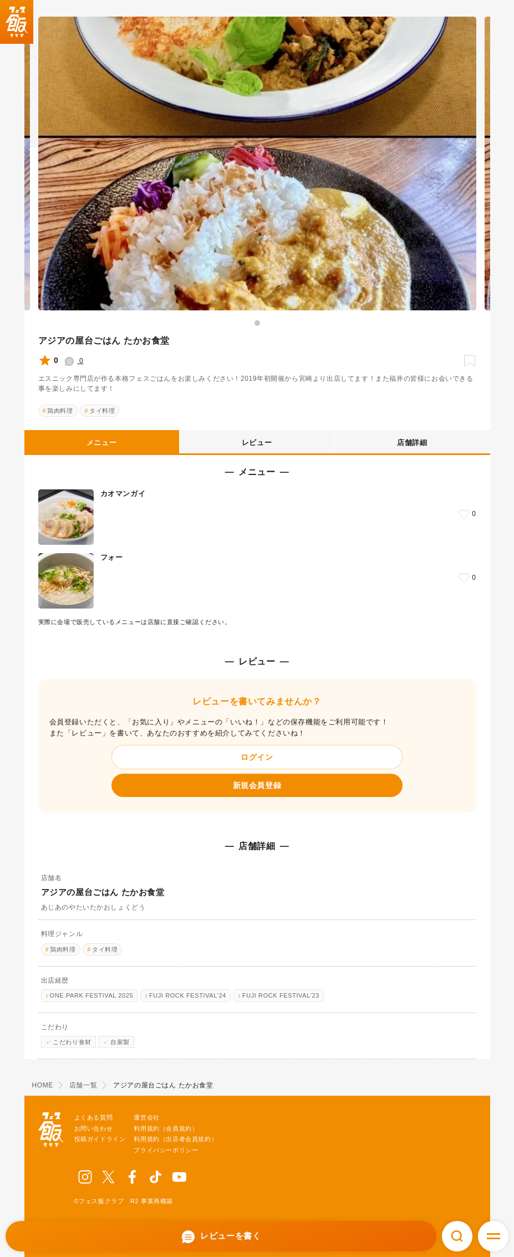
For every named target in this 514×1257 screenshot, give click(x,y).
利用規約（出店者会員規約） (175, 1139)
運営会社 (146, 1117)
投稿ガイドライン (100, 1139)
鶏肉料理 (60, 410)
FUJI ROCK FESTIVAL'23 (280, 995)
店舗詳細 (412, 442)
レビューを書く (221, 1237)
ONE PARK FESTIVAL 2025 (92, 995)
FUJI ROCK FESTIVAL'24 (187, 995)
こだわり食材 (72, 1042)
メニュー (101, 442)
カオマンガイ (123, 493)
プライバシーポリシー (166, 1150)
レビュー (257, 442)
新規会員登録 (257, 785)
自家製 (120, 1042)
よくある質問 (93, 1117)
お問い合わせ (93, 1128)
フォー (111, 557)
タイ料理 (102, 410)
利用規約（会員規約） (166, 1128)
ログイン (257, 757)
